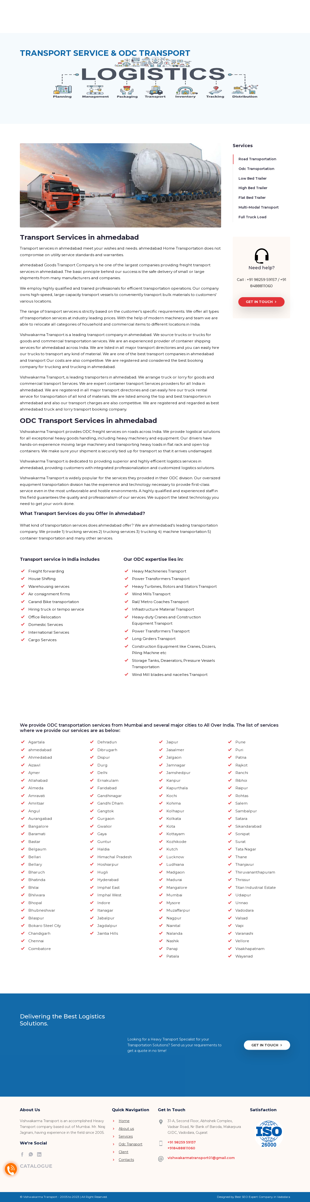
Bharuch (36, 872)
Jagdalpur (107, 925)
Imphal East (108, 887)
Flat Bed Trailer (252, 197)
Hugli (102, 872)
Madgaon (175, 872)
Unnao (241, 902)
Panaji (172, 948)
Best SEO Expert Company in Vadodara (262, 1197)
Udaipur (243, 895)
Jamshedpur (178, 772)
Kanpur (173, 780)
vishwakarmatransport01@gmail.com (201, 1158)
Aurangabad (40, 818)
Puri (239, 750)
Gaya (102, 834)
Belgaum (37, 849)
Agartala (36, 742)
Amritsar (36, 803)
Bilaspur (36, 918)
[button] (268, 19)
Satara (241, 818)
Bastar (34, 841)
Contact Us (225, 18)
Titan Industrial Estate (255, 887)
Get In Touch (261, 302)
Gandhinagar (109, 795)
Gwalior (104, 826)
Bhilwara (36, 895)
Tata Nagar (245, 849)
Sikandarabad (248, 826)
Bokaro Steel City (44, 925)
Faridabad (107, 788)
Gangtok (105, 811)
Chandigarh (39, 933)
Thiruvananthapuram (255, 872)
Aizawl (34, 765)
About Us (104, 18)
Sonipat (242, 834)
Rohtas (241, 795)
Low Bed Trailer (253, 178)
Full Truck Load (252, 217)
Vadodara (244, 910)
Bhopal (35, 902)
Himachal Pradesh (114, 857)
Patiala (172, 956)
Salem (241, 803)
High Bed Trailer (253, 188)
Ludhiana (175, 864)
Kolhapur (175, 811)
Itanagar (105, 910)
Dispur (103, 757)
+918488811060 (181, 1148)
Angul (34, 811)
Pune (240, 742)
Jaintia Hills (107, 933)
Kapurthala (177, 788)
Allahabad (38, 780)
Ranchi (241, 772)
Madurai (174, 879)
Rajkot (241, 765)
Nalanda (174, 933)
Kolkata (173, 818)
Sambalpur (246, 811)
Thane (241, 857)
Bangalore (38, 826)
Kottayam (175, 834)
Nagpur (173, 918)
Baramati (36, 834)
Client (205, 15)
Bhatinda (36, 879)
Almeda (35, 788)
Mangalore (176, 887)
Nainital (173, 925)
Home (88, 15)
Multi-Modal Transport (259, 207)
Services (144, 18)
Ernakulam (107, 780)
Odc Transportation (256, 169)
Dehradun (107, 742)
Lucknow (175, 857)
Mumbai (174, 895)
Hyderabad (108, 879)
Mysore (173, 902)
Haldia (103, 849)
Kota (170, 826)
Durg (102, 765)
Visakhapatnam (249, 948)
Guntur (104, 841)
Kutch (172, 849)
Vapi (239, 925)
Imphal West (109, 895)
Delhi (102, 772)
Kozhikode (176, 841)
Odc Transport (176, 18)
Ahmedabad (40, 757)
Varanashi (244, 933)
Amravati (36, 795)
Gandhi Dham (110, 803)
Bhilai (33, 887)
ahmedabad (40, 750)
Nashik (172, 941)
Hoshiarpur (108, 864)
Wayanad (244, 956)
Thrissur (242, 879)
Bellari (34, 857)
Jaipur (172, 742)
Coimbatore (39, 948)
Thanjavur (244, 864)
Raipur (241, 788)
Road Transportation (257, 159)
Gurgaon (105, 818)
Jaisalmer (175, 750)
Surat (240, 841)
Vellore (242, 941)
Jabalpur (106, 918)
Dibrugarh (107, 750)
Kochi (171, 795)
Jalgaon (173, 757)
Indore (103, 902)
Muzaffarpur (178, 910)
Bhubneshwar (41, 910)
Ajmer (34, 772)
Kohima (173, 803)
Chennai (36, 941)
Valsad (241, 918)
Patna (240, 757)
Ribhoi (241, 780)
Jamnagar (176, 765)
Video (125, 15)
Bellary (35, 864)
